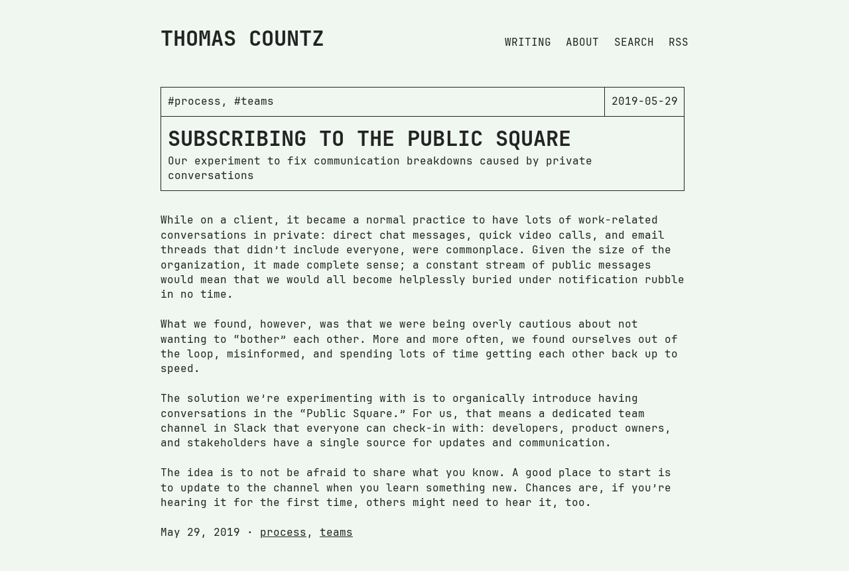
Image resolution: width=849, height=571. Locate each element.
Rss (678, 42)
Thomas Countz (242, 38)
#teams (254, 101)
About (582, 42)
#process (194, 101)
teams (336, 532)
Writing (528, 42)
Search (634, 42)
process (283, 532)
